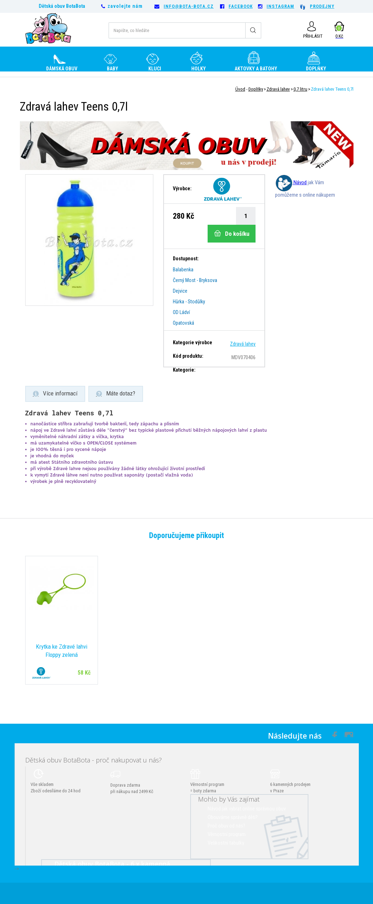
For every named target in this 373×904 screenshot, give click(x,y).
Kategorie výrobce (192, 342)
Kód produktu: (188, 356)
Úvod (240, 89)
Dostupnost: (186, 258)
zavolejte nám (125, 6)
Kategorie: (184, 370)
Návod (291, 182)
